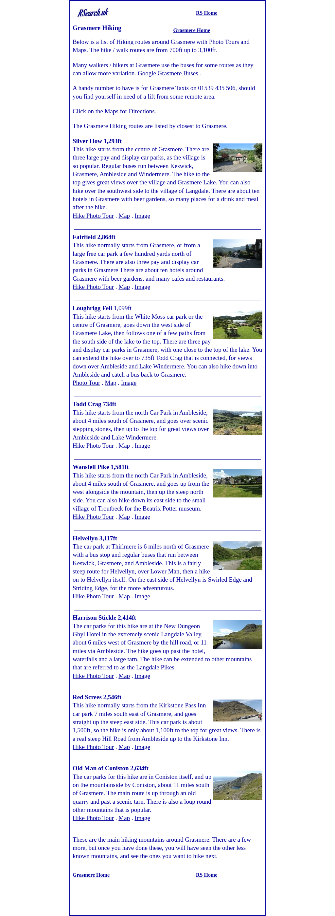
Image (142, 215)
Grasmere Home (191, 30)
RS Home (206, 13)
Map (124, 215)
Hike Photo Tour (93, 215)
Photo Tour (86, 382)
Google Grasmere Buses (168, 73)
